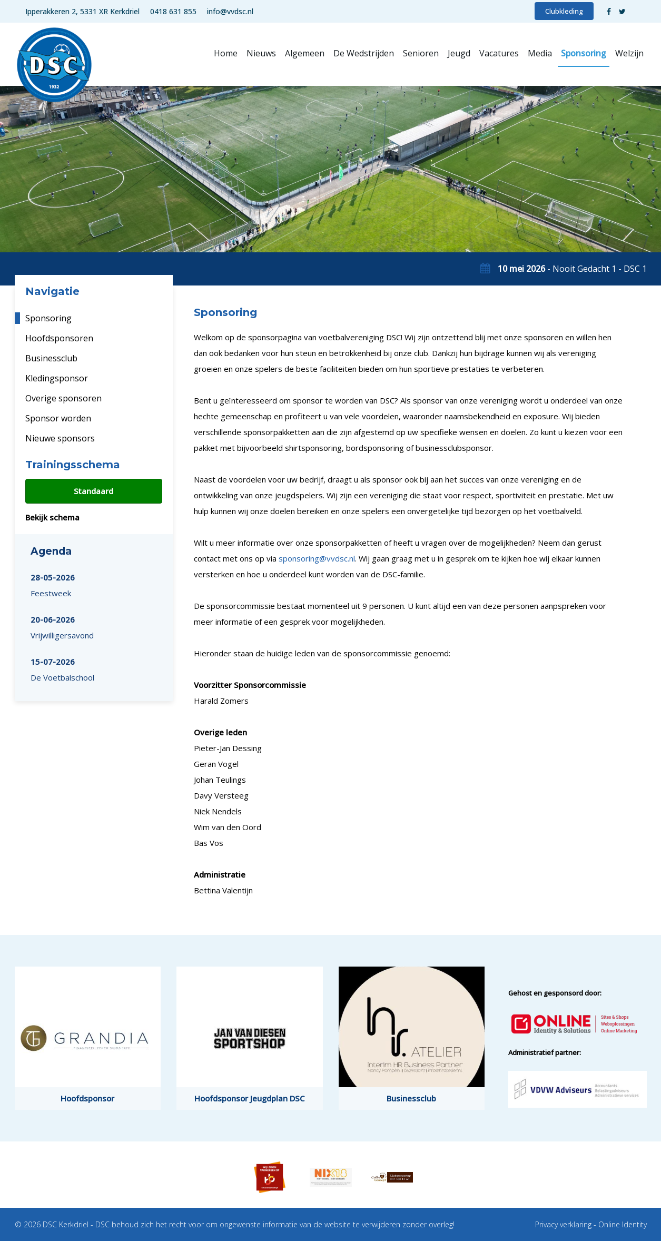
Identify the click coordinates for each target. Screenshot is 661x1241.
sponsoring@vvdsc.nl (317, 558)
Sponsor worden (58, 418)
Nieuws (261, 53)
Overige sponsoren (63, 398)
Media (540, 53)
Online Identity (622, 1224)
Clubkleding (564, 11)
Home (226, 53)
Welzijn (629, 53)
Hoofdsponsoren (59, 338)
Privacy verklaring (563, 1224)
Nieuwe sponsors (60, 438)
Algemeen (304, 53)
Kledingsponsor (56, 378)
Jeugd (459, 53)
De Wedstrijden (363, 53)
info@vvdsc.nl (230, 11)
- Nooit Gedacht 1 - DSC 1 (572, 268)
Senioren (421, 53)
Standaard (93, 491)
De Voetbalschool (62, 669)
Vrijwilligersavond (62, 627)
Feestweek (53, 585)
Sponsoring (583, 53)
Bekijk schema (52, 517)
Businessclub (51, 358)
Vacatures (499, 53)
